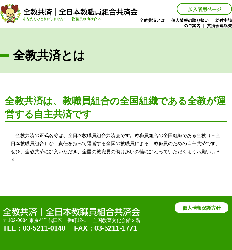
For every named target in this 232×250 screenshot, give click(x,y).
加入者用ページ (204, 9)
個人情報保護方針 (202, 208)
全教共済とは (152, 20)
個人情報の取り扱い (190, 20)
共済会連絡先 (219, 25)
